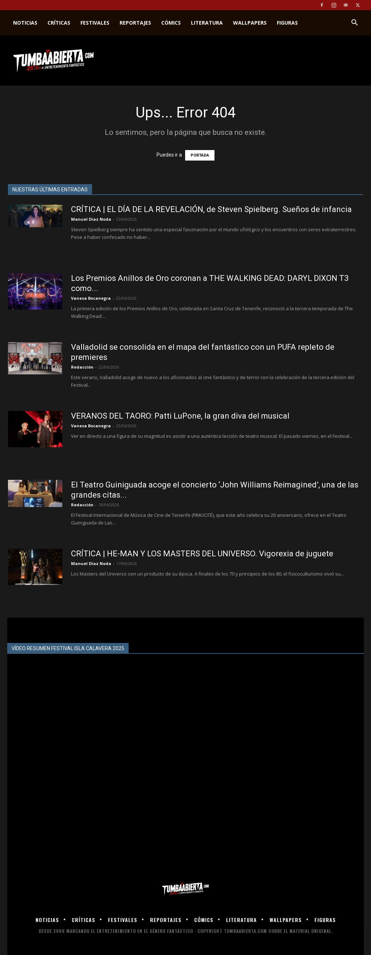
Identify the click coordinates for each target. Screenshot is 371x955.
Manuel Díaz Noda (91, 219)
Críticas (58, 22)
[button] (354, 23)
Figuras (287, 22)
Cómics (171, 22)
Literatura (207, 22)
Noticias (25, 22)
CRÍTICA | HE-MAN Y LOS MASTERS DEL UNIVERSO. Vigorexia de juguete (202, 553)
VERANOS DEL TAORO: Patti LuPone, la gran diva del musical (180, 415)
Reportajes (135, 22)
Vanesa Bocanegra (91, 298)
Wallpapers (250, 22)
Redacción (82, 367)
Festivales (94, 22)
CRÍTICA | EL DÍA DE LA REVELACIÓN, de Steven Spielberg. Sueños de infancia (211, 209)
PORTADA (200, 155)
